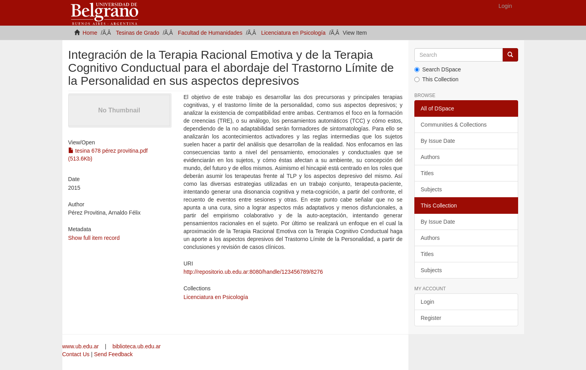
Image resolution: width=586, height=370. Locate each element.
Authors (430, 157)
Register (431, 318)
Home (89, 33)
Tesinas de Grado (137, 33)
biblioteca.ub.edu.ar (136, 346)
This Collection (436, 79)
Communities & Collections (454, 124)
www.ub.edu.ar (81, 346)
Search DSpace (437, 69)
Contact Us (76, 354)
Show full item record (94, 238)
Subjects (431, 189)
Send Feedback (113, 354)
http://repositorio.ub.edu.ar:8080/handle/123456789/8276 (253, 272)
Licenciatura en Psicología (293, 33)
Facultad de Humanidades (210, 33)
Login (427, 302)
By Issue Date (438, 141)
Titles (427, 173)
